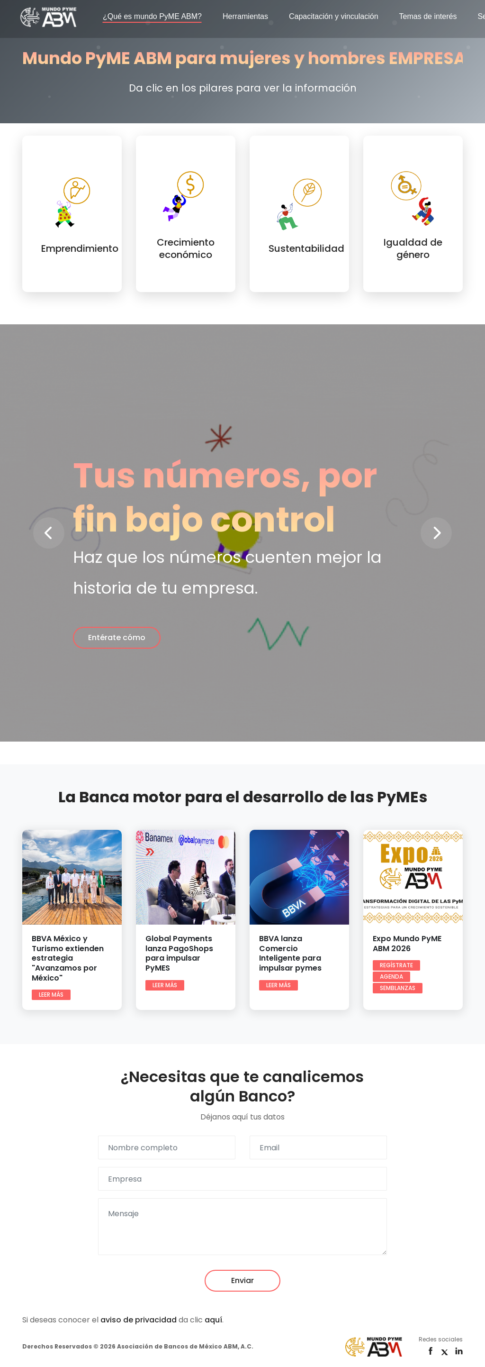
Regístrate (396, 965)
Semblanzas (397, 988)
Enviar (242, 1280)
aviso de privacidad (138, 1319)
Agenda (391, 976)
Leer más (51, 995)
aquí (213, 1319)
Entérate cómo (116, 637)
